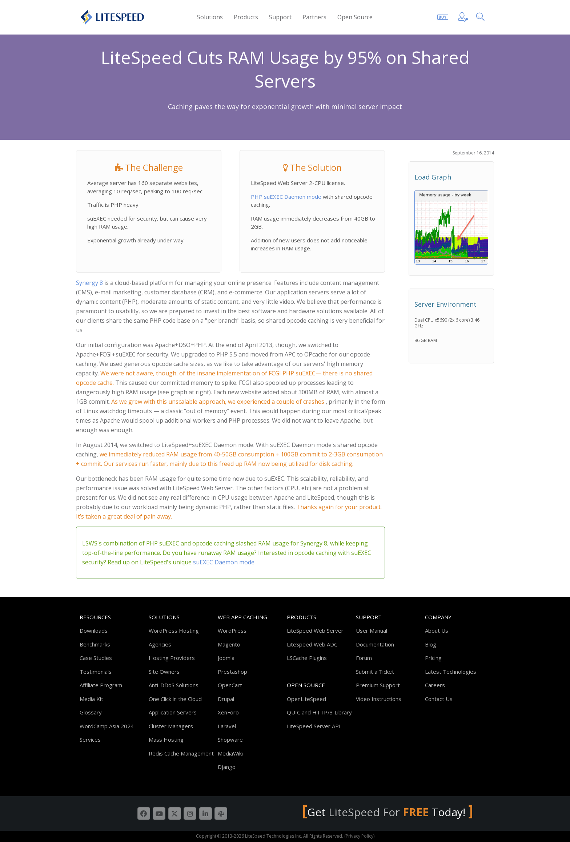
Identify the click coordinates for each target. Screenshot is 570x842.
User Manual (371, 630)
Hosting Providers (172, 657)
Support (280, 17)
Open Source (355, 17)
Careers (435, 685)
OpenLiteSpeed (306, 698)
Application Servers (173, 712)
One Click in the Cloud (175, 698)
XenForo (228, 712)
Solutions (210, 17)
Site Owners (164, 671)
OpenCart (230, 685)
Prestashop (232, 671)
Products (246, 17)
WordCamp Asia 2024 (107, 726)
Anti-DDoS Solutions (173, 685)
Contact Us (439, 698)
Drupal (226, 698)
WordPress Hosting (174, 630)
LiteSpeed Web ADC (312, 644)
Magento (229, 644)
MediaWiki (230, 753)
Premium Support (378, 685)
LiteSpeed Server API (314, 726)
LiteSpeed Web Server (315, 630)
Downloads (94, 630)
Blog (430, 644)
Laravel (227, 726)
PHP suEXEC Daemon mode (287, 196)
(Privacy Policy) (359, 836)
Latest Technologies (450, 671)
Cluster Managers (171, 726)
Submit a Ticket (375, 671)
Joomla (226, 657)
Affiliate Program (101, 685)
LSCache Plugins (307, 657)
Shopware (230, 739)
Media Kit (91, 698)
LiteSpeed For (380, 812)
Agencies (160, 644)
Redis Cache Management (181, 753)
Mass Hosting (166, 739)
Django (227, 766)
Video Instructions (378, 698)
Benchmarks (95, 644)
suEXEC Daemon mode (223, 562)
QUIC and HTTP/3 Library (319, 712)
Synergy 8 (89, 283)
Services (90, 739)
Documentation (375, 644)
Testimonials (96, 671)
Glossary (91, 712)
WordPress (232, 630)
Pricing (433, 657)
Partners (314, 17)
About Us (436, 630)
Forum (364, 657)
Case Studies (96, 657)
